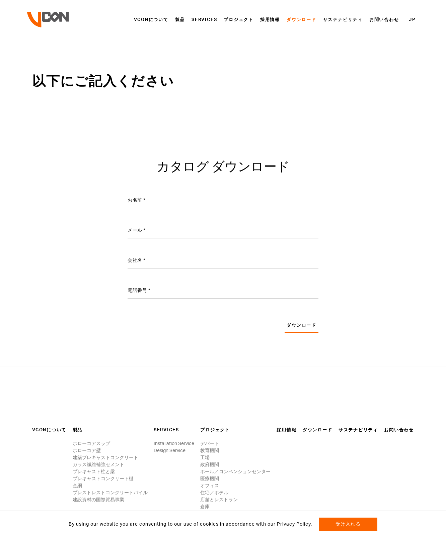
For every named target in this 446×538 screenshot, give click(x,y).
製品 (180, 20)
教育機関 (209, 450)
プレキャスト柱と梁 (94, 471)
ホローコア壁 (87, 450)
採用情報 (270, 20)
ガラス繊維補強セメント (98, 464)
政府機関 (209, 464)
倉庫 (205, 507)
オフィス (209, 485)
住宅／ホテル (214, 493)
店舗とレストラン (219, 500)
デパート (209, 443)
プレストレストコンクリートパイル (110, 493)
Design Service (169, 450)
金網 (77, 485)
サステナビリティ (343, 20)
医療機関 (209, 478)
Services (204, 20)
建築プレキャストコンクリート (105, 457)
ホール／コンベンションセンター (235, 471)
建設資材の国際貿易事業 (98, 500)
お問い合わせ (384, 20)
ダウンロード (301, 20)
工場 (205, 457)
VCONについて (151, 20)
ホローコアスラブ (91, 443)
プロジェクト (238, 20)
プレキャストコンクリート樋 (103, 478)
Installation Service (174, 443)
